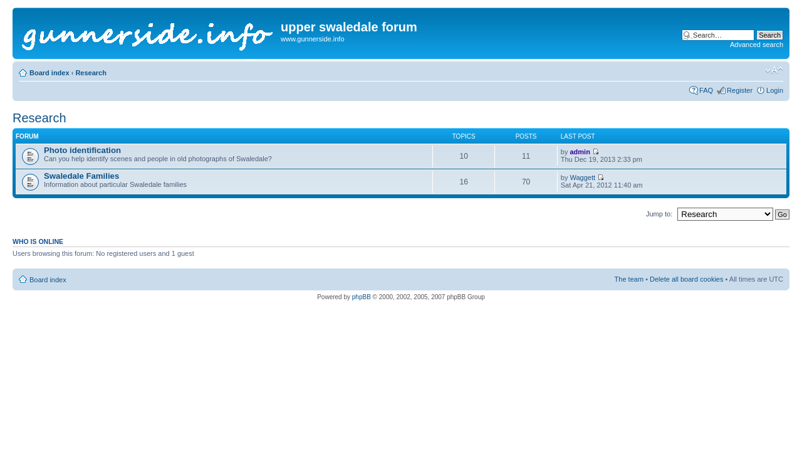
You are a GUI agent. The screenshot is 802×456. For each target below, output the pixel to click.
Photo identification (82, 150)
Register (740, 90)
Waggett (582, 177)
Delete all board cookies (686, 279)
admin (580, 152)
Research (91, 73)
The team (629, 279)
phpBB (361, 297)
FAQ (706, 90)
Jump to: (659, 214)
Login (774, 90)
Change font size (774, 70)
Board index (49, 73)
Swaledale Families (81, 176)
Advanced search (756, 44)
